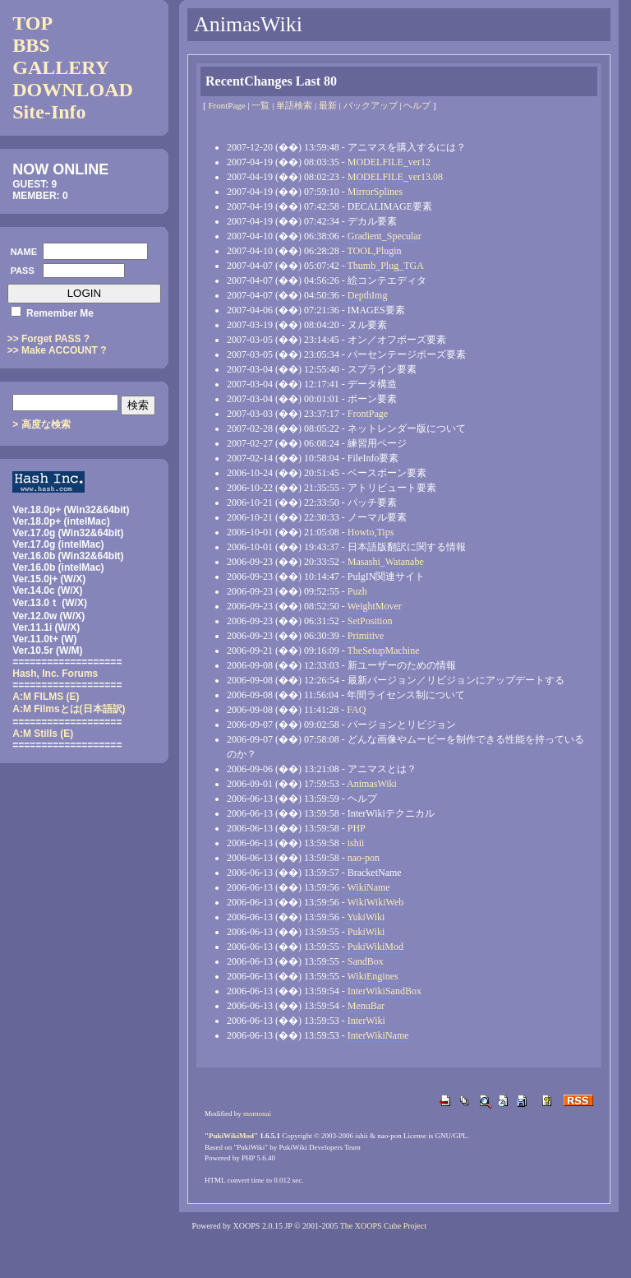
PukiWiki (366, 932)
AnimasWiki (372, 783)
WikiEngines (373, 976)
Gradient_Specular (384, 236)
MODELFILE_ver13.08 (395, 177)
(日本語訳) (68, 709)
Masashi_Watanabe (386, 561)
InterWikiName (378, 1035)
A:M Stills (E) (42, 733)
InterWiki (366, 1020)
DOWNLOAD (72, 89)
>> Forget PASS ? (48, 339)
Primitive (366, 635)
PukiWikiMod (375, 946)
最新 (328, 105)
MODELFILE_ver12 (389, 162)
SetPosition (370, 621)
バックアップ (370, 105)
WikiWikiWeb (376, 902)
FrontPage (226, 105)
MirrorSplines (375, 191)
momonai (257, 1113)
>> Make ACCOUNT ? (57, 350)
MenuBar (366, 1006)
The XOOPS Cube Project (383, 1225)
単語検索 (294, 105)
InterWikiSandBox (384, 991)
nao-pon (364, 858)
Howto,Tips (371, 532)
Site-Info (48, 112)
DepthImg (368, 295)
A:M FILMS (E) (45, 696)
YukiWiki (366, 917)
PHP (357, 828)
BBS (30, 45)
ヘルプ (417, 105)
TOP (32, 23)
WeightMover (375, 606)
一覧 (260, 105)
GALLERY (60, 67)
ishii (356, 843)
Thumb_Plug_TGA (386, 265)
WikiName (369, 887)
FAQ (356, 709)
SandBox (366, 961)
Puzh (357, 591)
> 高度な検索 (41, 424)
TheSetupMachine (384, 650)
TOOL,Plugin (375, 251)
